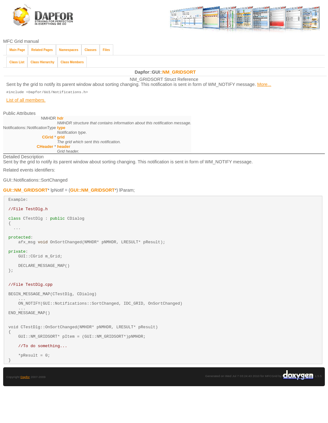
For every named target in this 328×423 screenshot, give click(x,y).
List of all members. (26, 100)
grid (60, 137)
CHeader (45, 147)
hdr (60, 118)
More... (264, 84)
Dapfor (25, 410)
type (61, 128)
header (63, 147)
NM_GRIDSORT (179, 72)
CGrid (47, 137)
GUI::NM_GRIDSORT (25, 190)
